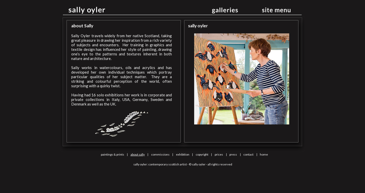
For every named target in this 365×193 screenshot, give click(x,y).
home (264, 154)
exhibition (182, 154)
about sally (138, 154)
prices (219, 154)
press (233, 154)
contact (248, 154)
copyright (202, 154)
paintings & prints (112, 154)
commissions (160, 154)
